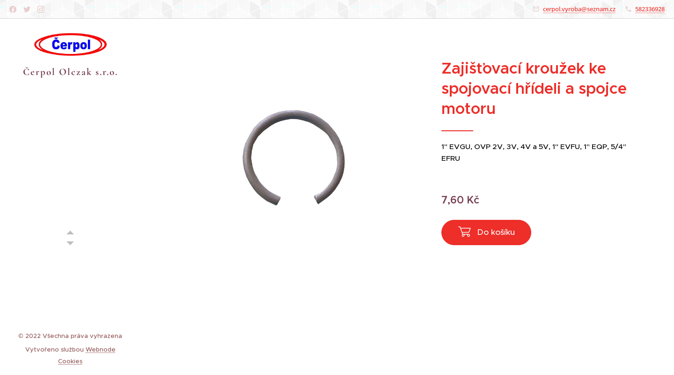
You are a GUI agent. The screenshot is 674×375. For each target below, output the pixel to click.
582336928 (650, 9)
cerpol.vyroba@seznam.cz (579, 9)
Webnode (101, 349)
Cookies (70, 361)
